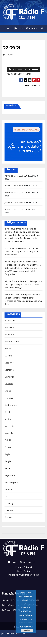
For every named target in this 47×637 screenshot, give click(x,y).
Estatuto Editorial (23, 567)
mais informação (25, 626)
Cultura (8, 355)
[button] (42, 28)
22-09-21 (11, 47)
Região (8, 454)
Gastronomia (11, 405)
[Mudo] (30, 69)
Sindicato (9, 489)
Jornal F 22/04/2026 (14, 185)
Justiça (8, 419)
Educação (9, 383)
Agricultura (10, 327)
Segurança (10, 475)
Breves (8, 348)
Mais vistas (10, 426)
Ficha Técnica (23, 571)
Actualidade (10, 320)
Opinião (8, 440)
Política (8, 447)
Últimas (8, 517)
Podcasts (33, 28)
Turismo (9, 510)
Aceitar (27, 630)
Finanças (9, 398)
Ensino (8, 391)
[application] (23, 69)
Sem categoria (11, 482)
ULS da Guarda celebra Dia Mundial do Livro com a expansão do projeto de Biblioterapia (23, 251)
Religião (8, 461)
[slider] (20, 69)
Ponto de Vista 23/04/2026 (17, 175)
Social (7, 496)
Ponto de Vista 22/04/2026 (17, 192)
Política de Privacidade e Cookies (23, 574)
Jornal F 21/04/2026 (14, 202)
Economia (9, 376)
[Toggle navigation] (8, 28)
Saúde (7, 468)
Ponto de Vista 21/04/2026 (17, 209)
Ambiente (9, 334)
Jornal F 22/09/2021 (32, 85)
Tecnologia (10, 503)
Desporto (9, 362)
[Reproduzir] (10, 69)
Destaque (9, 369)
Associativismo (12, 341)
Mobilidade (10, 433)
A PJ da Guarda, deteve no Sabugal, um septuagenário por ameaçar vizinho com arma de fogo (23, 284)
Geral (7, 412)
